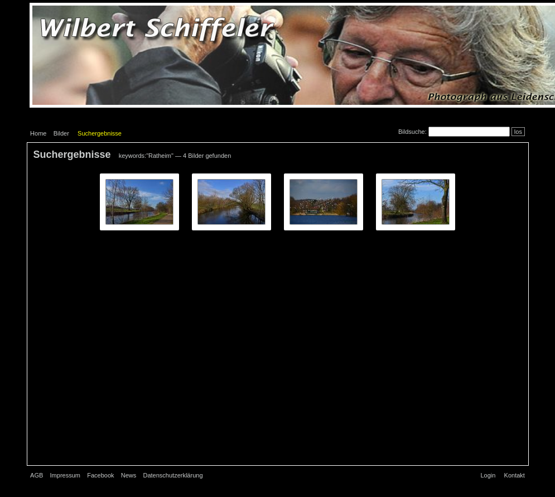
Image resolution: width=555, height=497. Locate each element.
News (129, 475)
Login (487, 475)
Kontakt (514, 475)
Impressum (65, 475)
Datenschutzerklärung (173, 475)
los (518, 131)
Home (38, 133)
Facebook (100, 475)
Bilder (61, 133)
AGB (36, 475)
